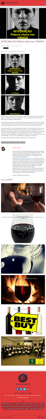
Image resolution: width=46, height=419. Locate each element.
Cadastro (32, 395)
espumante (24, 403)
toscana (27, 406)
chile (5, 408)
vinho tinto (17, 403)
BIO (8, 395)
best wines (31, 403)
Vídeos (27, 395)
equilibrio (17, 142)
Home (2, 51)
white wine (41, 406)
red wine (21, 406)
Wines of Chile (19, 408)
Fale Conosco (38, 395)
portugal (40, 408)
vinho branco (15, 406)
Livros (24, 395)
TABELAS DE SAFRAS (22, 397)
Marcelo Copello (5, 403)
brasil (36, 403)
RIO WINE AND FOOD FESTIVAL (25, 158)
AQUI (34, 172)
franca (36, 406)
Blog (6, 51)
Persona (23, 142)
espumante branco (6, 406)
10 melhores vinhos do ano (8, 142)
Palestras (12, 395)
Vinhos (20, 395)
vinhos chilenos (33, 408)
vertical (26, 408)
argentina (42, 403)
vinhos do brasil (11, 408)
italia (32, 406)
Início (6, 395)
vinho (12, 403)
